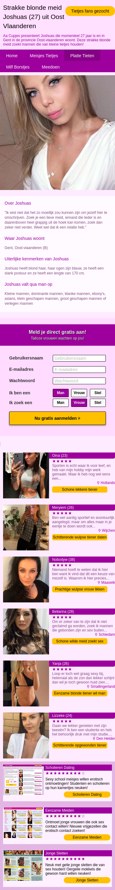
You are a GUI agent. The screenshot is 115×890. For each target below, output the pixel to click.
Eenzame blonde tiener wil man (79, 693)
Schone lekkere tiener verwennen (80, 490)
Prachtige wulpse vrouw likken (80, 589)
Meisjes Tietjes (44, 55)
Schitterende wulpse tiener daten (80, 537)
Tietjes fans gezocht (90, 11)
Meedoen (50, 67)
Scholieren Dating (87, 794)
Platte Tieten (82, 55)
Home (11, 55)
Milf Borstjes (17, 67)
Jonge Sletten (87, 880)
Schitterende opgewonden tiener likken (79, 745)
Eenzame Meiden (87, 837)
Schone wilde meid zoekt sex (80, 641)
